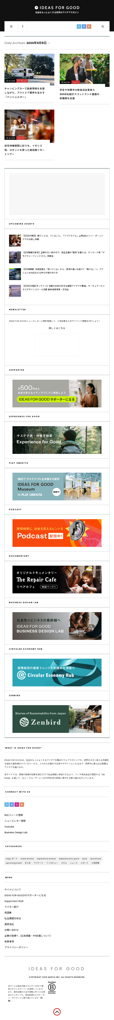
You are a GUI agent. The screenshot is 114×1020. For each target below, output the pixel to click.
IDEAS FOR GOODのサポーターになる (25, 895)
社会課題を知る (12, 918)
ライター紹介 (11, 907)
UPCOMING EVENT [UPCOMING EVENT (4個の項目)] (14, 863)
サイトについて (12, 889)
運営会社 (9, 924)
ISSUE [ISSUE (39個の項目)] (84, 858)
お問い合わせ (11, 930)
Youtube (9, 826)
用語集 (8, 912)
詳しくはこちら (57, 328)
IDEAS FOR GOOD (57, 969)
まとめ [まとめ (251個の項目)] (28, 863)
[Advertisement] (57, 194)
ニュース (76, 82)
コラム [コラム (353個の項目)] (64, 863)
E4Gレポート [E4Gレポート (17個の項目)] (12, 858)
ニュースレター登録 (15, 821)
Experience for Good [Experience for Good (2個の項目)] (69, 858)
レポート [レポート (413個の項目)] (84, 863)
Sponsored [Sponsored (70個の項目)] (95, 858)
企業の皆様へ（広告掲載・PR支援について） (28, 936)
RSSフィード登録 (13, 815)
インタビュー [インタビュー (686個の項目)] (52, 863)
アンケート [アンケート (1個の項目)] (38, 863)
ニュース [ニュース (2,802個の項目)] (73, 863)
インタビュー (22, 81)
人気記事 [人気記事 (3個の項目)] (95, 863)
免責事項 (9, 941)
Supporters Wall (13, 901)
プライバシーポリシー (16, 947)
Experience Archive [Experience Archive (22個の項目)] (46, 858)
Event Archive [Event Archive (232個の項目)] (27, 858)
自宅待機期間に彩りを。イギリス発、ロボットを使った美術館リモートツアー (24, 150)
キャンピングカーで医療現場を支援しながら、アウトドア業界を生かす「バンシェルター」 (24, 93)
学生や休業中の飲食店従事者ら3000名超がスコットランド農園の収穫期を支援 (79, 94)
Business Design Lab (15, 832)
